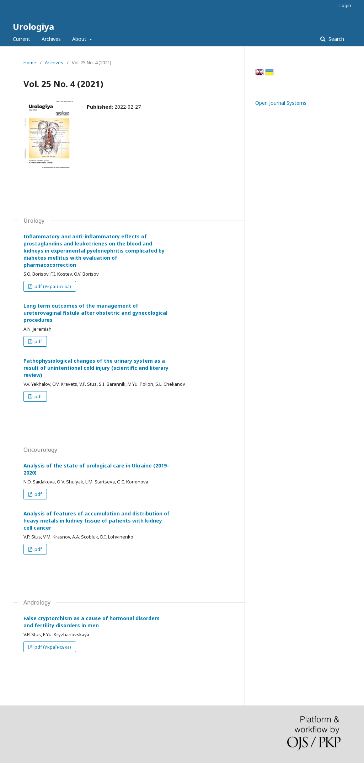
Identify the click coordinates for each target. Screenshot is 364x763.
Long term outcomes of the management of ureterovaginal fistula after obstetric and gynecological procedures (95, 312)
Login (345, 5)
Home (29, 62)
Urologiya (33, 26)
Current (21, 39)
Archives (51, 39)
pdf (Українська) (52, 286)
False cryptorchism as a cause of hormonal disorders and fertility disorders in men (91, 622)
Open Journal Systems (280, 102)
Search (335, 39)
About (80, 39)
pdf (37, 341)
